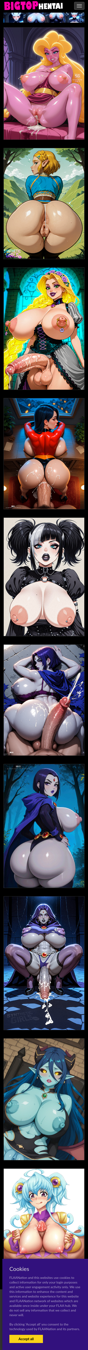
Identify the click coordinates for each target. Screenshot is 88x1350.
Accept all (26, 1339)
